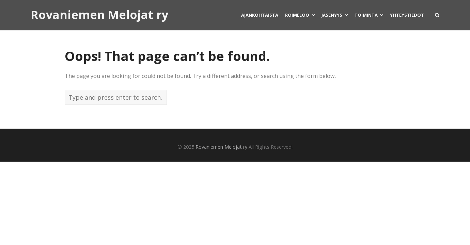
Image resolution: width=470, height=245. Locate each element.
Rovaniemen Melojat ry (99, 15)
